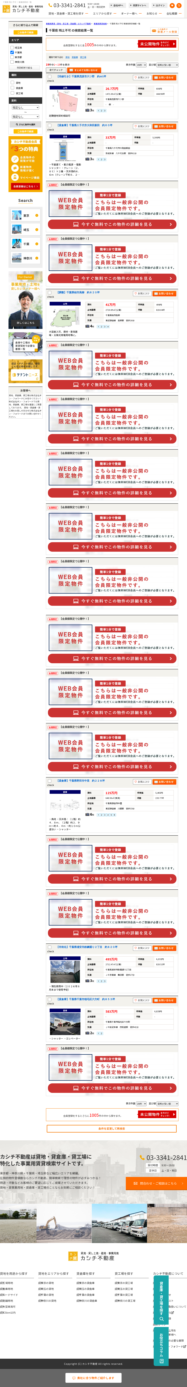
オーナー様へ (129, 13)
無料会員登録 (163, 1318)
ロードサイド (10, 1294)
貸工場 (83, 57)
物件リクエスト (165, 1300)
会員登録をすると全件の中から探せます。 (119, 44)
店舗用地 (8, 1300)
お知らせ (152, 13)
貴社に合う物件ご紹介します (93, 1378)
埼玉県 (16, 47)
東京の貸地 (47, 1283)
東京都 (16, 57)
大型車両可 (9, 1306)
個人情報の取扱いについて (171, 1306)
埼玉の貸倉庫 (87, 1289)
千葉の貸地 (47, 1294)
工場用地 (8, 1283)
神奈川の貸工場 (126, 1300)
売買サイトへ (139, 5)
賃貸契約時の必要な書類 (170, 1340)
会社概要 (171, 13)
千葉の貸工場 (125, 1294)
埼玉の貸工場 (125, 1289)
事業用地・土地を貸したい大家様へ (166, 1332)
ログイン (160, 5)
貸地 (67, 57)
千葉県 (16, 52)
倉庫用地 (8, 1289)
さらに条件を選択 (25, 124)
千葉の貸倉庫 (87, 1294)
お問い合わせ (163, 1294)
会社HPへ (118, 5)
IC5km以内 (9, 1312)
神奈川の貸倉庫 (88, 1300)
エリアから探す (102, 13)
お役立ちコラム (179, 1345)
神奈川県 (17, 62)
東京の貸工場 (125, 1283)
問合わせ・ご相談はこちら (158, 1183)
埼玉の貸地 (47, 1289)
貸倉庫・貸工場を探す (179, 1298)
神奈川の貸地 (48, 1300)
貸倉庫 (75, 57)
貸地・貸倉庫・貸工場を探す (66, 13)
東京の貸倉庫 (87, 1283)
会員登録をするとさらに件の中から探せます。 (119, 1114)
